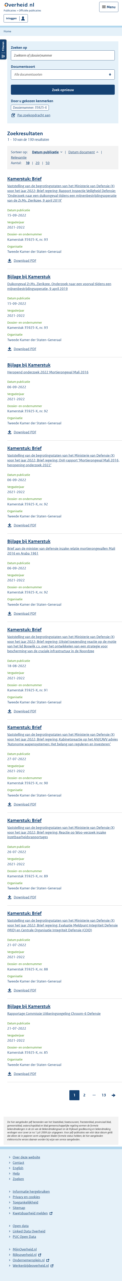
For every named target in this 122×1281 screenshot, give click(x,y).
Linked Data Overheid (29, 1231)
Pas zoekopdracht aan (33, 115)
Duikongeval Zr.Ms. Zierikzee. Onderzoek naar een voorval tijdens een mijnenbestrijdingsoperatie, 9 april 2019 (59, 286)
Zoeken (18, 1179)
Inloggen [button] (11, 18)
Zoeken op (19, 47)
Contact (18, 1162)
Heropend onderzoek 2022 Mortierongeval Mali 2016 (48, 372)
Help (16, 1173)
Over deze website (26, 1157)
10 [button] (27, 163)
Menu (111, 7)
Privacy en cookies (26, 1197)
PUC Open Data (24, 1236)
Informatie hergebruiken (31, 1191)
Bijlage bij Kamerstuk (28, 276)
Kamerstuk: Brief (24, 179)
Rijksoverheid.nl (24, 1255)
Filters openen (3, 49)
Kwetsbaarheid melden (30, 1213)
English (18, 1168)
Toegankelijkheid (25, 1202)
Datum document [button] (81, 152)
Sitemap (19, 1208)
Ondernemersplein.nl (29, 1260)
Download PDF (25, 260)
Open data (21, 1226)
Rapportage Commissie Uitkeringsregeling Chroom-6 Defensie (54, 1013)
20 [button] (37, 163)
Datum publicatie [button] (45, 152)
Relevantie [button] (19, 157)
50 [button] (48, 163)
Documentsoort (23, 66)
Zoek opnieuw (63, 90)
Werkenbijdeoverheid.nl (31, 1265)
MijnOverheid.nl (25, 1249)
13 (104, 1095)
